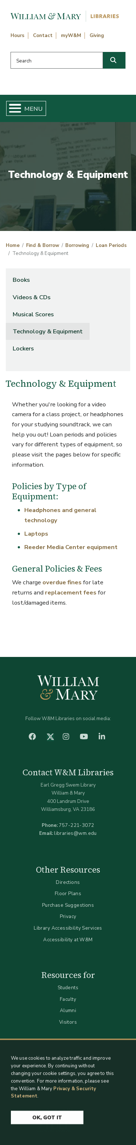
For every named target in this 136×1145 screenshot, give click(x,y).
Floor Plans (68, 893)
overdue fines (62, 582)
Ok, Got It (47, 1121)
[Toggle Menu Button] (12, 108)
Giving (97, 35)
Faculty (68, 999)
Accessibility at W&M (67, 939)
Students (68, 987)
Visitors (68, 1022)
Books (21, 280)
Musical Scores (33, 314)
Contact (43, 35)
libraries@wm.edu (75, 833)
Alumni (68, 1010)
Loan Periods (111, 245)
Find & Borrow (42, 245)
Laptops (36, 533)
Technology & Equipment (48, 331)
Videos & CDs (31, 297)
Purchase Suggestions (68, 905)
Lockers (23, 348)
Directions (68, 882)
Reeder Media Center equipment (71, 547)
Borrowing (77, 245)
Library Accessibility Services (68, 928)
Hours (17, 35)
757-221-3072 (76, 825)
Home (13, 245)
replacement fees (70, 592)
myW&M (71, 35)
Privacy (68, 916)
